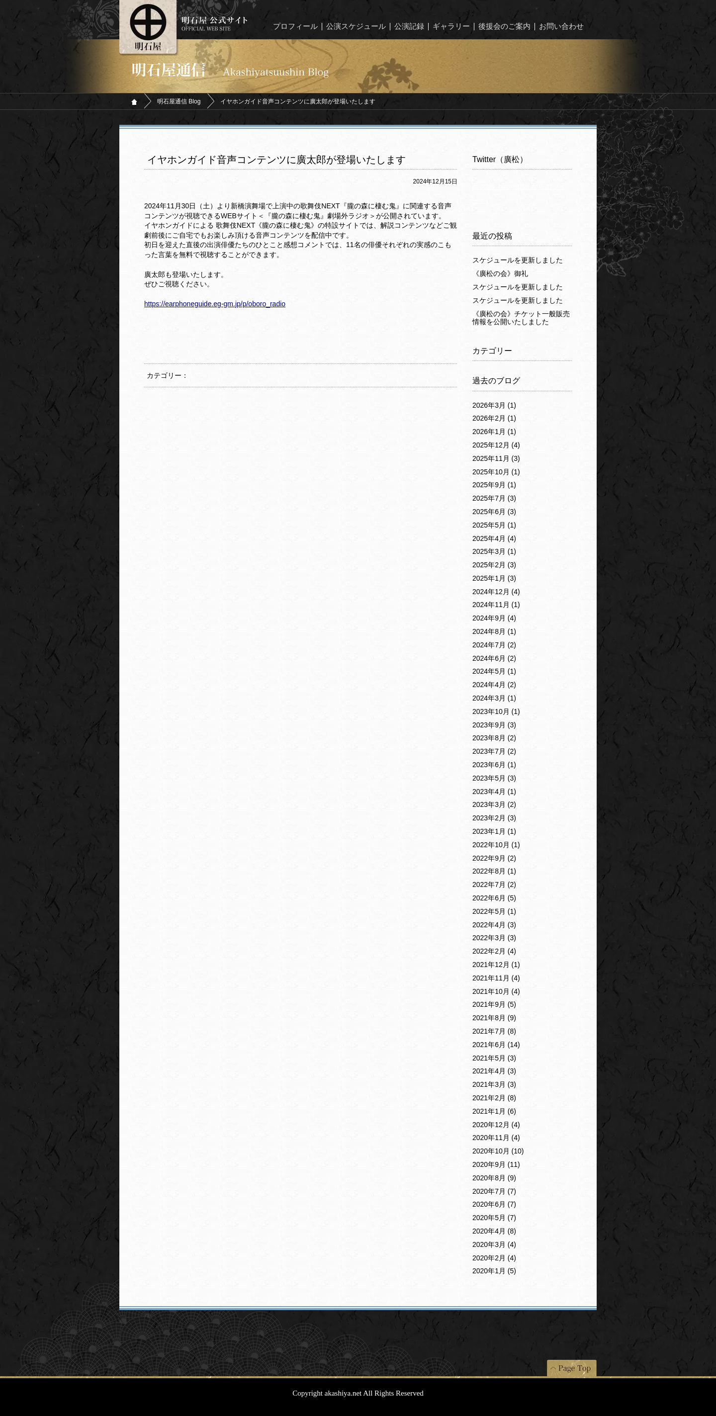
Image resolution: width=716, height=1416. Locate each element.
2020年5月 (494, 1218)
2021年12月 (496, 965)
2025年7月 (494, 498)
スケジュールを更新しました (517, 260)
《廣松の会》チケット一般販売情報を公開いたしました (521, 318)
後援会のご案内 (504, 26)
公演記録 (409, 26)
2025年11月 (496, 458)
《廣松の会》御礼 (500, 273)
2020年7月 (494, 1191)
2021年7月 (494, 1031)
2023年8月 (494, 738)
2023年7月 (494, 751)
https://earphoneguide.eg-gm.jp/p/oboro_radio (214, 304)
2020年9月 (496, 1164)
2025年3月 (494, 551)
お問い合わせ (561, 26)
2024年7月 (494, 645)
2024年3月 (494, 698)
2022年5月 (494, 911)
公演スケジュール (356, 26)
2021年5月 (494, 1058)
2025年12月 (496, 445)
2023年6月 (494, 765)
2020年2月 (494, 1258)
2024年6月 (494, 658)
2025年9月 (494, 485)
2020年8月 (494, 1178)
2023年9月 (494, 725)
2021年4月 (494, 1071)
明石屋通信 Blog (178, 101)
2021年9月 (494, 1004)
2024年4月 (494, 685)
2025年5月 (494, 525)
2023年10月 (496, 711)
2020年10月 (498, 1151)
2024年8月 (494, 631)
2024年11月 (496, 605)
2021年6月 (496, 1045)
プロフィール (295, 26)
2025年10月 (496, 472)
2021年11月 (496, 978)
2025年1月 (494, 578)
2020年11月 (496, 1138)
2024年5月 (494, 671)
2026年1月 (494, 432)
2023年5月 (494, 778)
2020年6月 (494, 1204)
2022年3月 (494, 938)
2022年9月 (494, 858)
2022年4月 (494, 925)
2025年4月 (494, 538)
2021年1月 (494, 1111)
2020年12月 (496, 1125)
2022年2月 (494, 951)
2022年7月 (494, 884)
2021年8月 (494, 1018)
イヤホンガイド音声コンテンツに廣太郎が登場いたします (276, 159)
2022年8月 (494, 871)
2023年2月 (494, 818)
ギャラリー (451, 26)
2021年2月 (494, 1098)
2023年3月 (494, 804)
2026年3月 (494, 405)
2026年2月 (494, 418)
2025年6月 (494, 512)
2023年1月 (494, 831)
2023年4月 (494, 792)
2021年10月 (496, 991)
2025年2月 (494, 565)
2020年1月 (494, 1271)
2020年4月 (494, 1231)
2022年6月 (494, 898)
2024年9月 (494, 618)
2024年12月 (496, 592)
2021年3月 (494, 1084)
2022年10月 (496, 845)
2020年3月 (494, 1244)
